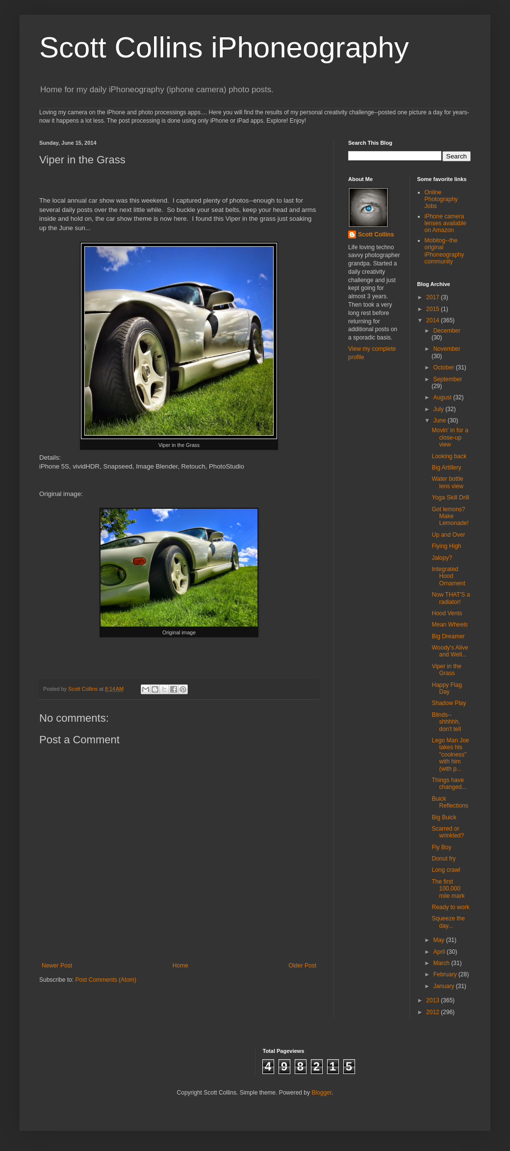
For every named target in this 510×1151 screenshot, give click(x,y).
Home (180, 965)
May (439, 940)
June (440, 420)
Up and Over (448, 534)
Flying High (446, 546)
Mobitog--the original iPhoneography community (444, 251)
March (442, 963)
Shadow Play (449, 703)
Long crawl (446, 869)
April (439, 951)
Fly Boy (441, 847)
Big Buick (444, 817)
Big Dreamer (448, 636)
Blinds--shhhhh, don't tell (446, 721)
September (447, 379)
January (444, 986)
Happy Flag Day (446, 688)
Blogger (321, 1092)
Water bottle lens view (447, 482)
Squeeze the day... (448, 922)
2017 (433, 297)
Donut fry (444, 858)
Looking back (449, 456)
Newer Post (57, 965)
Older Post (302, 965)
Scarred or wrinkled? (448, 832)
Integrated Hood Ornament (448, 576)
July (439, 409)
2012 (433, 1012)
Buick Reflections (450, 802)
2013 (433, 1000)
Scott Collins (83, 689)
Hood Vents (447, 613)
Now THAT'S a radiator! (451, 598)
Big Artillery (446, 467)
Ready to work (450, 907)
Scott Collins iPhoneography (224, 47)
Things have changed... (449, 783)
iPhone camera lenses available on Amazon (445, 223)
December (446, 330)
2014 (433, 320)
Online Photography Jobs (441, 199)
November (446, 348)
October (444, 367)
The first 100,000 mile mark (448, 888)
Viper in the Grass (446, 670)
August (443, 397)
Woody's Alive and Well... (450, 651)
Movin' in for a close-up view (450, 437)
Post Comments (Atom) (105, 979)
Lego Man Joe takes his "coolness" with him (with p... (450, 754)
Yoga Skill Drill (450, 497)
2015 (433, 309)
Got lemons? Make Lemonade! (450, 516)
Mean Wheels (449, 624)
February (445, 974)
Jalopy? (442, 557)
